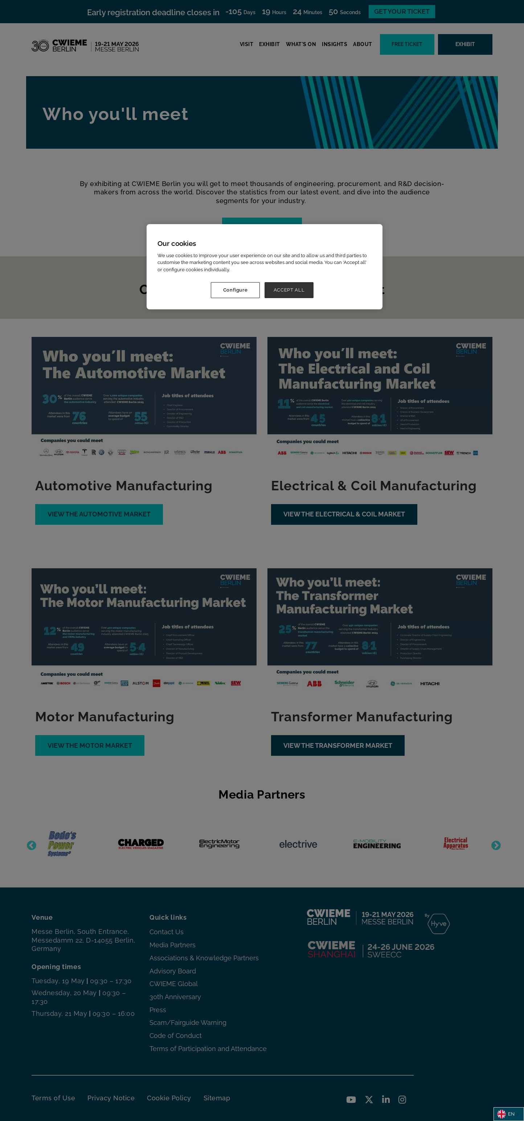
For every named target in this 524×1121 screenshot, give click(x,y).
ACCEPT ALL (289, 290)
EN (506, 1114)
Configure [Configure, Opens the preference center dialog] (235, 290)
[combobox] (509, 1114)
